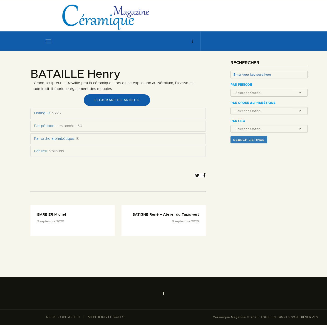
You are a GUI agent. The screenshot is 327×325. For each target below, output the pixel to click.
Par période (241, 85)
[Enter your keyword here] (269, 74)
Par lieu (237, 121)
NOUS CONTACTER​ (63, 317)
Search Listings (249, 140)
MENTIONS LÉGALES (106, 317)
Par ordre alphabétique (252, 103)
